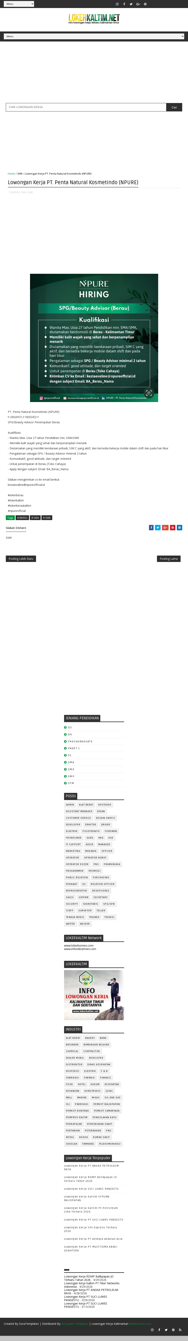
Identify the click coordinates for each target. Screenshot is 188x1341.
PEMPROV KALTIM (77, 1121)
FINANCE (105, 1082)
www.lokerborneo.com (78, 950)
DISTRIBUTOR (74, 1068)
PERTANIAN (73, 1135)
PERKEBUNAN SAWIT (99, 1128)
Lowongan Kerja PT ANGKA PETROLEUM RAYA (91, 1296)
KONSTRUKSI (92, 1095)
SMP (71, 780)
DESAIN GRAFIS (105, 822)
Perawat (71, 888)
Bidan (101, 815)
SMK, (31, 193)
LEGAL (109, 1095)
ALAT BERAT (86, 809)
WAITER (70, 928)
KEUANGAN (72, 1095)
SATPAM (83, 901)
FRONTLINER (74, 842)
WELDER (85, 928)
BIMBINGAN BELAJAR (96, 1049)
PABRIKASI (81, 1108)
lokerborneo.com (140, 1329)
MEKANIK (91, 855)
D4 (70, 739)
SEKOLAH (71, 1148)
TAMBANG (88, 1148)
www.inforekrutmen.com (80, 953)
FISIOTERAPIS (91, 835)
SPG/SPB (109, 908)
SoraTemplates (29, 1329)
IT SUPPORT (73, 848)
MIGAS (96, 1102)
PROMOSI (95, 875)
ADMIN (70, 809)
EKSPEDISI (72, 1075)
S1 (69, 759)
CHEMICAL (72, 1055)
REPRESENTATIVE (76, 895)
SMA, (24, 193)
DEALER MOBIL (75, 1062)
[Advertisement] (94, 72)
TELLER (101, 915)
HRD (101, 842)
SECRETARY (100, 901)
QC (84, 888)
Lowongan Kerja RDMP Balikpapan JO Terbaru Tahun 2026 (89, 1282)
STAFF (70, 915)
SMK (20, 175)
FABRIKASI (72, 1082)
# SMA (35, 518)
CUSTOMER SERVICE (78, 822)
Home (11, 175)
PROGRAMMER (75, 875)
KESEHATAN (112, 1088)
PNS (96, 868)
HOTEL (82, 1088)
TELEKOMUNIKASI (110, 1148)
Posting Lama (169, 562)
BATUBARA (72, 1049)
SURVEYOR (85, 915)
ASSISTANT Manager (79, 815)
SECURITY (72, 908)
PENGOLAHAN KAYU (105, 1121)
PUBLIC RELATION (77, 881)
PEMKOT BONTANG (77, 1115)
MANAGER (104, 848)
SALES (70, 901)
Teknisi (110, 921)
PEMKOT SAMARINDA (107, 1115)
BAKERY (90, 1042)
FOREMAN (111, 835)
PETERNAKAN (93, 1135)
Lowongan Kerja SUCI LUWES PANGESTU (91, 1193)
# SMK (47, 518)
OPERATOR (72, 862)
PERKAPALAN (74, 1128)
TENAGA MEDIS (75, 921)
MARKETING (73, 855)
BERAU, (16, 193)
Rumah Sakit (101, 1141)
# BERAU (22, 518)
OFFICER (107, 855)
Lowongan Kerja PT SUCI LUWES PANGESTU (94, 1224)
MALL (69, 1102)
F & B (104, 1075)
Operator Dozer (77, 868)
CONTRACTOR (91, 1055)
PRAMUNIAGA (112, 868)
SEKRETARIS (90, 908)
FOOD (69, 1088)
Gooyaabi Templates (74, 1329)
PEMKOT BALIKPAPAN (106, 1108)
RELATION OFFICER (103, 888)
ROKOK (83, 1141)
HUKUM (95, 1088)
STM (71, 787)
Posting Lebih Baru (21, 562)
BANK (103, 1042)
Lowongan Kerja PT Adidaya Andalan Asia (93, 1243)
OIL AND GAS (113, 1102)
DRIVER (105, 829)
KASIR (89, 848)
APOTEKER (104, 809)
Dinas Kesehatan (99, 1068)
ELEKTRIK (72, 835)
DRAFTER (90, 829)
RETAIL (70, 1141)
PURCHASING (101, 881)
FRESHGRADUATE (80, 745)
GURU (90, 842)
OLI (68, 1108)
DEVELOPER (73, 829)
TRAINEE (94, 921)
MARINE (82, 1102)
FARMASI (89, 1082)
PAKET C (74, 752)
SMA (71, 766)
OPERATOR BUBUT (95, 862)
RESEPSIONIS (101, 895)
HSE (111, 842)
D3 (70, 732)
